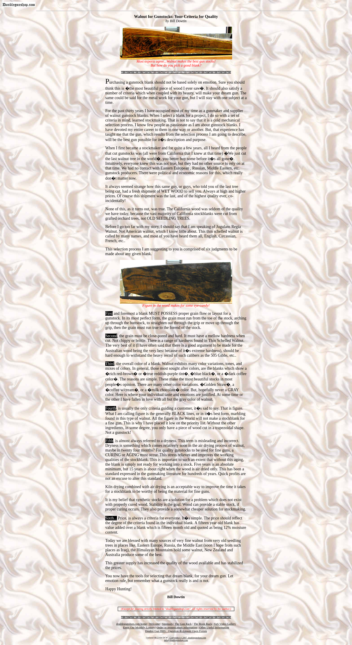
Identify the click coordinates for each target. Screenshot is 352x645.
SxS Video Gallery (225, 623)
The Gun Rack (183, 623)
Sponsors (167, 623)
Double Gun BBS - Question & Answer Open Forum (176, 631)
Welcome (154, 623)
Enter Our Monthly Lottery (139, 627)
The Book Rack (203, 623)
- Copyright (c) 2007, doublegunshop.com (187, 637)
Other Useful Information (214, 627)
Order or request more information (177, 627)
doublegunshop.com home (131, 623)
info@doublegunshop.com (176, 640)
